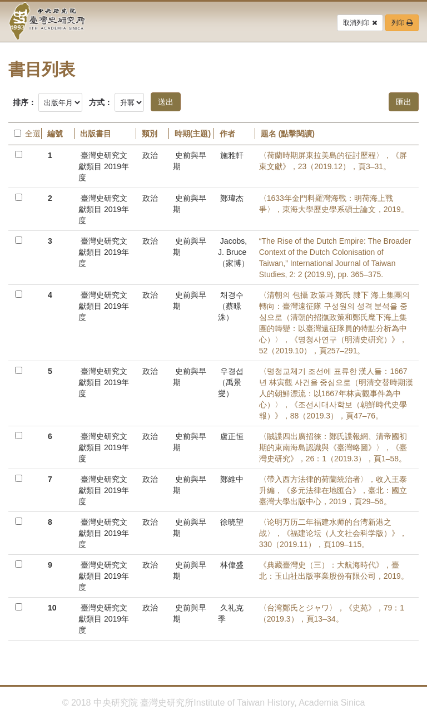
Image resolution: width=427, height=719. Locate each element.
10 (52, 607)
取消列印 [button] (359, 23)
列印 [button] (402, 23)
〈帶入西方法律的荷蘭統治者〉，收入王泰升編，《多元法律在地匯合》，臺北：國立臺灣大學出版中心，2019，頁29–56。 (333, 490)
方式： (100, 102)
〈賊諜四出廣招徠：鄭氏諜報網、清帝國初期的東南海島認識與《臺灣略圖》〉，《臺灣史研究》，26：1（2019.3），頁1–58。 (333, 447)
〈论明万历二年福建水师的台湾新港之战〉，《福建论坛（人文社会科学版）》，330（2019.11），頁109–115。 (333, 533)
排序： (24, 102)
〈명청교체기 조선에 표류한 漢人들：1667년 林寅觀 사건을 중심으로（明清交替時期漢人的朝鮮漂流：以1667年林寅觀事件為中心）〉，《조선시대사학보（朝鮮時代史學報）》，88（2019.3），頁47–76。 (336, 393)
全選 (25, 133)
